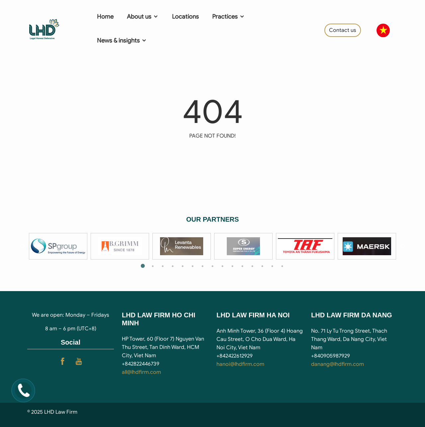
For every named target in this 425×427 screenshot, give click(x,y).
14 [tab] (272, 266)
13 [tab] (262, 266)
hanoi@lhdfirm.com (240, 364)
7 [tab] (202, 266)
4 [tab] (172, 266)
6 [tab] (192, 266)
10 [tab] (232, 266)
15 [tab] (282, 266)
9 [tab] (222, 266)
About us (143, 16)
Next (402, 246)
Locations (185, 16)
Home (105, 16)
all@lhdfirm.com (141, 372)
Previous (22, 246)
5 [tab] (182, 266)
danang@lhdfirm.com (337, 364)
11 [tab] (242, 266)
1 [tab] (142, 266)
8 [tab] (212, 266)
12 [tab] (252, 266)
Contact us (342, 30)
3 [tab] (162, 266)
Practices (228, 16)
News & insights (122, 40)
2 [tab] (152, 266)
